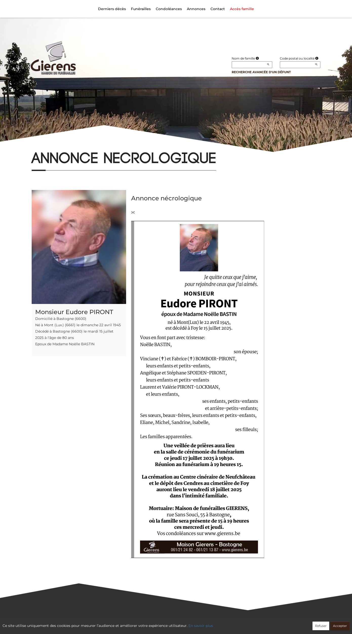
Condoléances (169, 9)
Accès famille (242, 9)
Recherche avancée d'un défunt (261, 72)
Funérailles (141, 9)
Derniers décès (112, 9)
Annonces (196, 9)
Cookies (197, 623)
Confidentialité (173, 623)
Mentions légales (222, 623)
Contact (217, 9)
